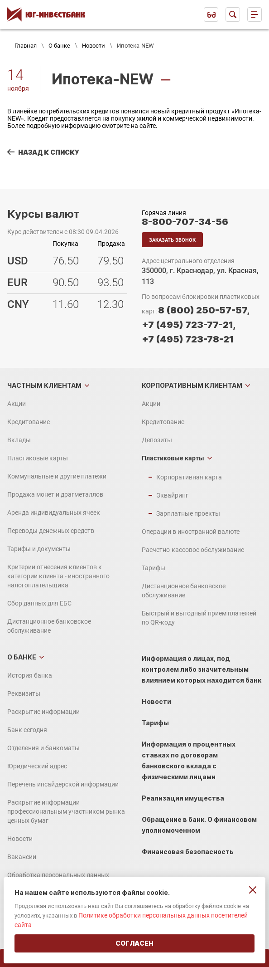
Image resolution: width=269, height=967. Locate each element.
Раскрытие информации (43, 711)
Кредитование (28, 421)
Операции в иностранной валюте (191, 531)
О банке (59, 45)
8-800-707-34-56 (185, 221)
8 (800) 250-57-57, (204, 310)
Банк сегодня (27, 729)
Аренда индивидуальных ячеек (53, 512)
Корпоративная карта (189, 477)
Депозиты (157, 440)
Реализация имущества (183, 798)
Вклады (19, 440)
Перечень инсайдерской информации (63, 784)
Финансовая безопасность (188, 851)
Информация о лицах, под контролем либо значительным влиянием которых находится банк (201, 669)
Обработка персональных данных (58, 875)
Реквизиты (23, 693)
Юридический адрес (37, 766)
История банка (29, 675)
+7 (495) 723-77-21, (188, 324)
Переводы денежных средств (50, 530)
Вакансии (21, 856)
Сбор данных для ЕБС (39, 603)
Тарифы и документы (39, 548)
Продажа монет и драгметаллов (55, 494)
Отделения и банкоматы (43, 748)
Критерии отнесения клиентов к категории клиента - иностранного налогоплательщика (58, 576)
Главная (25, 45)
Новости (93, 45)
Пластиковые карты (37, 458)
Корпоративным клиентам (192, 385)
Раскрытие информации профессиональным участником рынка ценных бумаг (66, 811)
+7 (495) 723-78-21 (188, 339)
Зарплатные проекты (188, 513)
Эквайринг (172, 495)
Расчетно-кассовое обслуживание (193, 549)
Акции (16, 403)
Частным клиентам (44, 385)
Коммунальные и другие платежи (56, 476)
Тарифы (153, 567)
